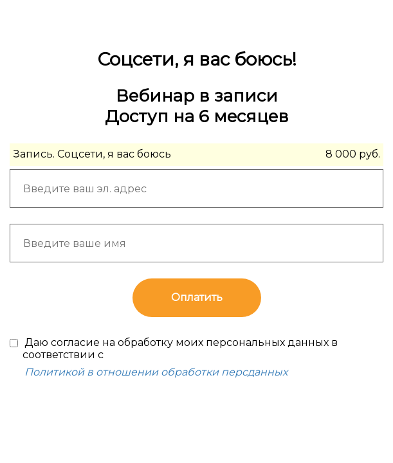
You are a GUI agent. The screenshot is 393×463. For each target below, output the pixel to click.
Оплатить (197, 297)
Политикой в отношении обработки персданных (156, 372)
